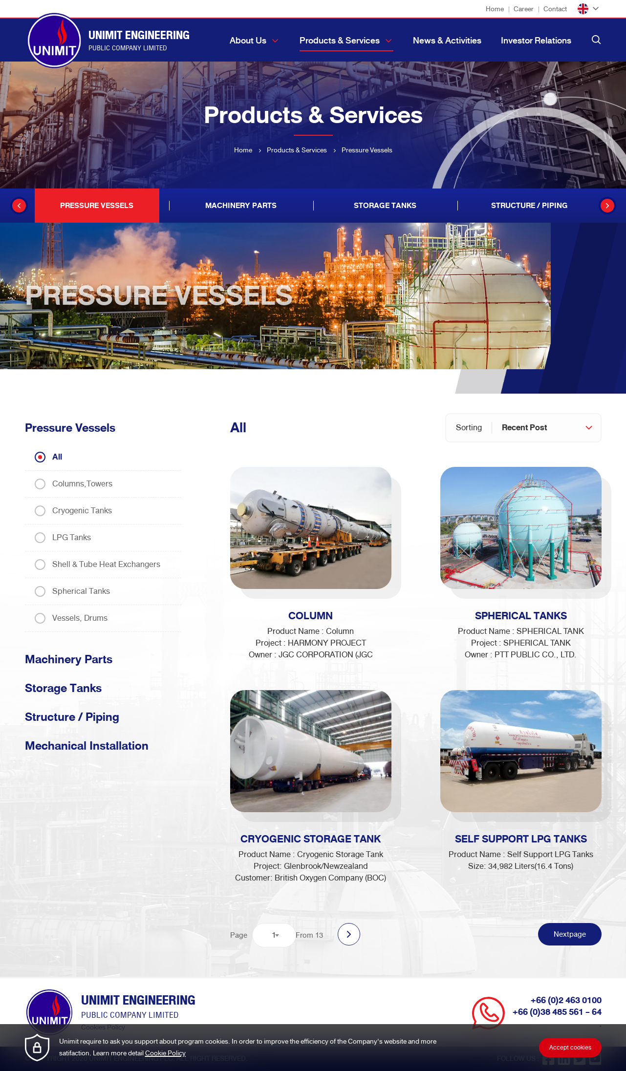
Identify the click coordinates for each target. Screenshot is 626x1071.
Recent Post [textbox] (524, 427)
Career (524, 9)
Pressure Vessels (70, 428)
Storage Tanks (63, 688)
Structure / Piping (72, 717)
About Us (248, 40)
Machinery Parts (68, 660)
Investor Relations (536, 40)
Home (495, 9)
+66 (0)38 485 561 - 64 (557, 1012)
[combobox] (546, 427)
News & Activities (447, 40)
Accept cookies (570, 1047)
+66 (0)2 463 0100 (566, 1000)
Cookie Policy (165, 1053)
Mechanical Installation (87, 746)
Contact (555, 9)
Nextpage (570, 934)
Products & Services (340, 40)
